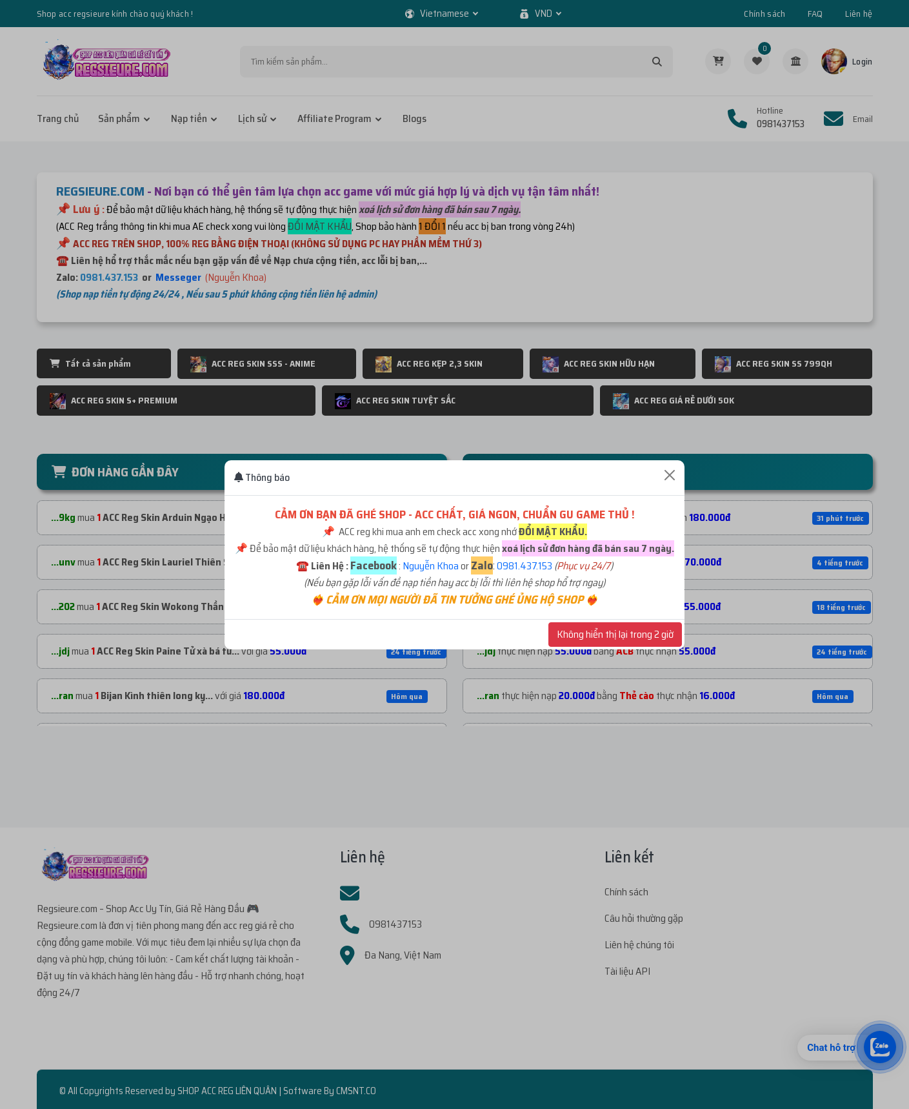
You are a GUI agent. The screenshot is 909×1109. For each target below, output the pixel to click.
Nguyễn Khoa (431, 566)
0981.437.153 (524, 566)
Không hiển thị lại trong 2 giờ (615, 634)
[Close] (669, 475)
